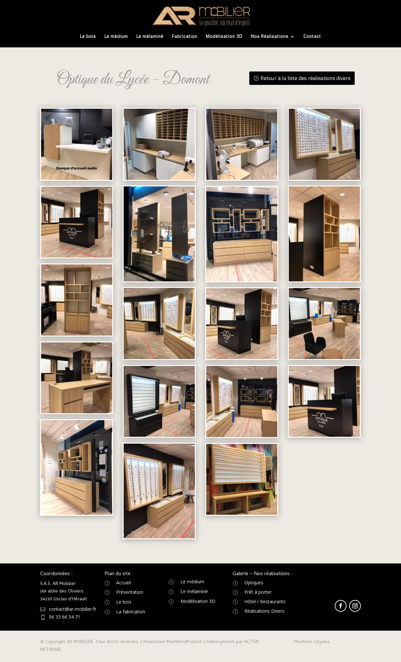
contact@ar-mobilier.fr (72, 609)
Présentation (129, 592)
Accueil (123, 582)
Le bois (88, 36)
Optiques (253, 582)
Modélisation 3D (224, 36)
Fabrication (184, 36)
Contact (312, 36)
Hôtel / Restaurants (264, 601)
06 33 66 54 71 (64, 617)
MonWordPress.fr (184, 642)
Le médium (116, 36)
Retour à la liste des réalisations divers (305, 78)
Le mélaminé (149, 36)
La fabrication (130, 611)
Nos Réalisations (269, 36)
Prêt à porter (257, 592)
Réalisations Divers (264, 611)
